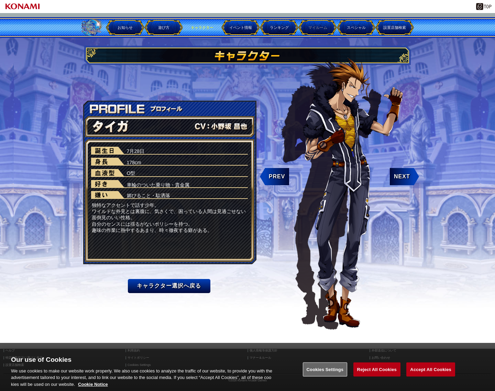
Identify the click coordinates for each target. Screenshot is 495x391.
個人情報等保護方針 (263, 350)
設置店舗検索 (394, 27)
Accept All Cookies (430, 378)
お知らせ (125, 27)
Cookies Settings (325, 378)
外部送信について (384, 350)
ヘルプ (10, 350)
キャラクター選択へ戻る (169, 286)
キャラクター (202, 27)
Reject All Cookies (377, 378)
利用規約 (134, 350)
